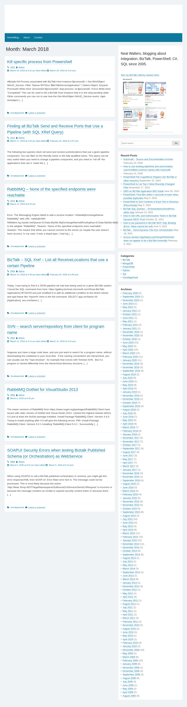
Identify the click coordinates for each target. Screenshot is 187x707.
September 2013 (131, 572)
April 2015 (128, 529)
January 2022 (130, 310)
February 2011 (130, 621)
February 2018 (130, 431)
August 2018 (129, 409)
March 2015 (129, 533)
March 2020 (129, 353)
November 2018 (131, 399)
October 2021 (130, 314)
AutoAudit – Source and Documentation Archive (148, 159)
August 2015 (129, 515)
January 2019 (130, 392)
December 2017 (131, 437)
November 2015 (131, 505)
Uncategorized (130, 277)
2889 (12, 462)
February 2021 (130, 324)
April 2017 (128, 462)
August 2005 (129, 695)
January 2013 (130, 582)
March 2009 (129, 657)
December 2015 (131, 501)
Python (126, 270)
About (26, 37)
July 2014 (128, 561)
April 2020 (128, 349)
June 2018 (128, 416)
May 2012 (128, 593)
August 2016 (129, 483)
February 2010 (130, 642)
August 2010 (129, 628)
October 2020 (130, 339)
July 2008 (128, 681)
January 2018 (130, 434)
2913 (12, 138)
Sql (124, 274)
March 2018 (129, 427)
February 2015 (130, 536)
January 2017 (130, 469)
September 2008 (131, 674)
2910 (12, 201)
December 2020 (131, 332)
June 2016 (128, 487)
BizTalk (126, 259)
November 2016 (131, 476)
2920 (12, 67)
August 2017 (129, 452)
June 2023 (128, 303)
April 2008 (128, 692)
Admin (22, 67)
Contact (38, 37)
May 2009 (128, 653)
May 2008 (128, 688)
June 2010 (128, 632)
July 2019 (128, 377)
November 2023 (131, 300)
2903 (12, 338)
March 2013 (129, 579)
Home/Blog (13, 37)
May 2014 (128, 565)
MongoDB (128, 263)
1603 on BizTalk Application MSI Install (143, 191)
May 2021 (128, 321)
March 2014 (129, 568)
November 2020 (131, 335)
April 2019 (128, 388)
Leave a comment (36, 113)
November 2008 (131, 671)
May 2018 (128, 420)
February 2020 (130, 356)
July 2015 (128, 519)
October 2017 (130, 445)
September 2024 (131, 296)
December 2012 (131, 586)
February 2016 (130, 494)
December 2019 (131, 363)
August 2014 (129, 558)
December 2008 (131, 667)
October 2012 (130, 589)
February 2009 (130, 660)
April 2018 (128, 423)
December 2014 (131, 544)
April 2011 (128, 614)
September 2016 (131, 480)
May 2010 (128, 635)
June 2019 (128, 381)
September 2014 (131, 554)
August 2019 (129, 374)
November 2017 (131, 441)
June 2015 (128, 522)
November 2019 (131, 367)
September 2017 (131, 448)
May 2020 (128, 346)
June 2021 (128, 317)
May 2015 (128, 526)
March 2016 (129, 491)
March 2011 (129, 618)
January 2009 (130, 664)
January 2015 (130, 540)
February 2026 (130, 293)
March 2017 (129, 466)
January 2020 (130, 360)
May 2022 (128, 307)
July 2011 (128, 607)
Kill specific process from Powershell (39, 61)
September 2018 (131, 406)
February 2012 (130, 600)
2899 (12, 395)
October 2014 (130, 550)
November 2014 (131, 547)
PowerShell (128, 266)
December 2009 (131, 649)
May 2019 (128, 385)
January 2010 (130, 646)
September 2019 (131, 370)
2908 (12, 271)
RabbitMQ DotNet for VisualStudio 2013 (42, 389)
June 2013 (128, 575)
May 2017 (128, 459)
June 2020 (128, 342)
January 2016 (130, 498)
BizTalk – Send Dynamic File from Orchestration (148, 230)
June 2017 (128, 455)
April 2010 (128, 639)
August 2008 (129, 678)
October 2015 (130, 508)
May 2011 (128, 611)
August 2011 (129, 604)
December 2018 (131, 395)
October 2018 (130, 402)
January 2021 (130, 328)
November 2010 (131, 625)
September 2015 (131, 512)
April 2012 (128, 596)
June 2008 (128, 685)
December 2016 (131, 473)
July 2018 (128, 413)
